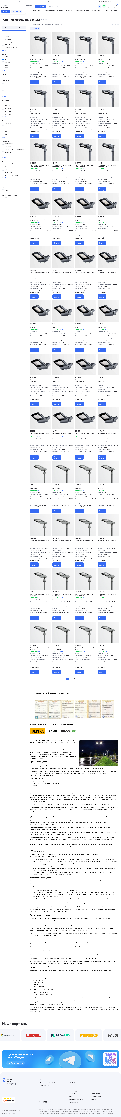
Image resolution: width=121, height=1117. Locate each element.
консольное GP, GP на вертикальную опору (17, 149)
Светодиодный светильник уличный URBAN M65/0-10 (107, 541)
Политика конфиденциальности (11, 1110)
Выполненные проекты (96, 1091)
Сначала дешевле (46, 24)
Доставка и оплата (95, 1093)
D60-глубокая (8, 172)
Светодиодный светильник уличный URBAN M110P (39, 648)
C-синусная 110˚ (9, 164)
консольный (8, 152)
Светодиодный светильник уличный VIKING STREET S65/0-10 (84, 112)
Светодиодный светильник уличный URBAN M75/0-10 (39, 541)
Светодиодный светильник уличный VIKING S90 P (61, 219)
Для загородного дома (11, 47)
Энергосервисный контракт (76, 1099)
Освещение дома (9, 42)
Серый (6, 190)
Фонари (7, 36)
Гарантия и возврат (95, 1096)
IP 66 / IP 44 (8, 123)
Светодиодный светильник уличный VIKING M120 (107, 434)
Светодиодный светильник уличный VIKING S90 (84, 219)
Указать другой (17, 11)
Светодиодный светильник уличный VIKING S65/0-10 (84, 273)
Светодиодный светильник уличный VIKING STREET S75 (61, 112)
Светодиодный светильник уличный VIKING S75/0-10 (107, 219)
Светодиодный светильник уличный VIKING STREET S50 (107, 166)
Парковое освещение (97, 10)
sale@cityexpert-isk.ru (77, 1083)
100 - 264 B (8, 108)
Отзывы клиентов (73, 1102)
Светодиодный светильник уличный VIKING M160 (61, 380)
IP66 (6, 134)
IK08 (6, 198)
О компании (72, 1093)
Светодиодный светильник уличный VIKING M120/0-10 (61, 434)
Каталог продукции (74, 1091)
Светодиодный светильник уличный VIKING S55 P (39, 326)
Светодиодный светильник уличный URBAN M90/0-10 (61, 487)
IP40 (6, 129)
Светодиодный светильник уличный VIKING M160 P (39, 380)
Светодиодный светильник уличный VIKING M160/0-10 (107, 326)
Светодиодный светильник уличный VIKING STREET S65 (107, 112)
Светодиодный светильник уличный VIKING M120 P (84, 434)
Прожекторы (8, 44)
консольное (8, 146)
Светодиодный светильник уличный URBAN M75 (61, 541)
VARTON (7, 68)
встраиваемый (9, 143)
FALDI (6, 59)
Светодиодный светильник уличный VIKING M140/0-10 (84, 380)
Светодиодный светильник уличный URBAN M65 (39, 595)
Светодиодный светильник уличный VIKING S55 (61, 326)
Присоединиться (15, 1063)
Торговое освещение (37, 10)
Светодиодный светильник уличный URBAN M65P (84, 541)
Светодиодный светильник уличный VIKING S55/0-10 (107, 273)
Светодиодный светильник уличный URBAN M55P (61, 595)
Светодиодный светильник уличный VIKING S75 (61, 273)
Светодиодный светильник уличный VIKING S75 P (39, 273)
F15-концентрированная (11, 175)
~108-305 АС (8, 103)
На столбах (8, 39)
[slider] (2, 30)
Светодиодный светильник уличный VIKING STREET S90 (84, 58)
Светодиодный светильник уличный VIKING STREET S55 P (61, 166)
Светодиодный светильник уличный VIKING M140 (39, 434)
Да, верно (5, 11)
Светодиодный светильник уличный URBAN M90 (84, 487)
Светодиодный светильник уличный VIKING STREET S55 (84, 166)
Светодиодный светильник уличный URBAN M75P (107, 487)
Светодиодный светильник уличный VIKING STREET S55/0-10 (39, 166)
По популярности (35, 24)
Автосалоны (68, 10)
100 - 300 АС (8, 111)
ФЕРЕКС (7, 56)
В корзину (34, 82)
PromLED (7, 62)
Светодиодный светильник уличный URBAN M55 (107, 595)
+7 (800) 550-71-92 (104, 1)
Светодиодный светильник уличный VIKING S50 (84, 326)
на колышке (8, 155)
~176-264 (7, 106)
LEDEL (6, 65)
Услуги (70, 1096)
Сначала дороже (57, 24)
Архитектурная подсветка (81, 10)
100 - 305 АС (8, 114)
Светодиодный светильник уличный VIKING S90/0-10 (39, 219)
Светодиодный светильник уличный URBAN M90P (39, 487)
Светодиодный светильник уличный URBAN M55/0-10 (84, 595)
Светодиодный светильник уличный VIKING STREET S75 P (39, 112)
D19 (6, 169)
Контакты (93, 1099)
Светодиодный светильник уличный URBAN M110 (84, 648)
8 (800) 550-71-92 (45, 1102)
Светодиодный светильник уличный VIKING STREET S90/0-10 (39, 58)
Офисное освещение (111, 10)
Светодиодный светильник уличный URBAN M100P (107, 648)
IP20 (6, 126)
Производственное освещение (54, 10)
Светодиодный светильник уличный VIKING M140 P (107, 380)
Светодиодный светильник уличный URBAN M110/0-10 (61, 648)
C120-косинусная (9, 167)
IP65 (6, 132)
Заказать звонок (114, 1)
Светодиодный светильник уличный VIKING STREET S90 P (61, 58)
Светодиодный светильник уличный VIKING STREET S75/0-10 (107, 58)
